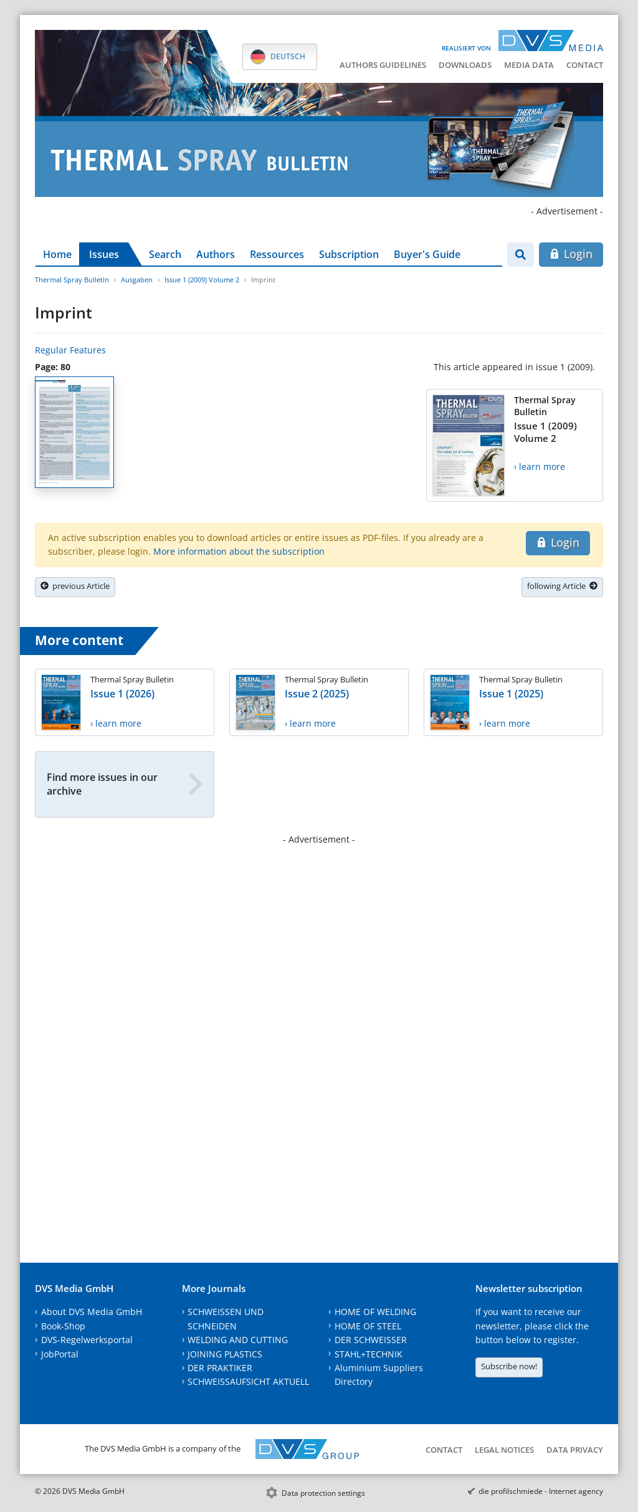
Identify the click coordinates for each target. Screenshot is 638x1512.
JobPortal (60, 1354)
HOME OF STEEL (368, 1326)
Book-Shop (63, 1326)
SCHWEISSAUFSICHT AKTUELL (248, 1381)
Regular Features (70, 350)
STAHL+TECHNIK (368, 1354)
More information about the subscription (239, 551)
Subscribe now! (509, 1366)
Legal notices (504, 1449)
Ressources (277, 254)
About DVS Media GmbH (91, 1312)
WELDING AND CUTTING (238, 1340)
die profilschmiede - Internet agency (540, 1491)
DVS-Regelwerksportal (87, 1340)
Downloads (465, 64)
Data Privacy (574, 1449)
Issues (104, 254)
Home (57, 254)
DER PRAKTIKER (220, 1368)
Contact (584, 64)
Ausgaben (137, 279)
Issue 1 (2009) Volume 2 (201, 279)
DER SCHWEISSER (371, 1340)
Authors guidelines (383, 64)
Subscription (349, 254)
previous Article (75, 585)
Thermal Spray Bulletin (72, 279)
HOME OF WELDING (375, 1312)
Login (571, 253)
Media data (529, 64)
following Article (562, 585)
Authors (215, 254)
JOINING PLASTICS (225, 1354)
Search (165, 254)
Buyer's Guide (427, 254)
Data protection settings (323, 1493)
